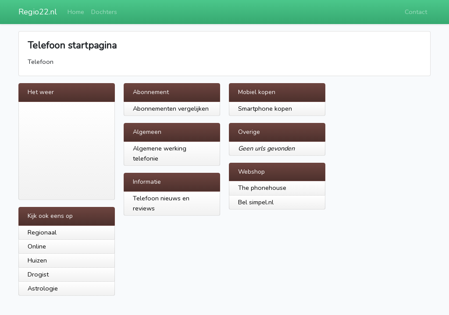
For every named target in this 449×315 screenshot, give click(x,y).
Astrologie (43, 288)
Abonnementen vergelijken (171, 108)
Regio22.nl (37, 12)
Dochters (104, 11)
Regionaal (42, 232)
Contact (416, 11)
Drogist (38, 274)
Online (37, 246)
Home (76, 11)
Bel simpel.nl (256, 202)
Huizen (37, 260)
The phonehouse (262, 187)
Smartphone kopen (265, 108)
